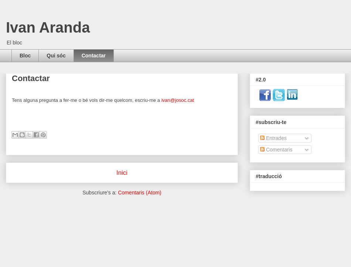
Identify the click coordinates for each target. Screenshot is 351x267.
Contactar (94, 56)
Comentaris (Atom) (139, 193)
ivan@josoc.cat (177, 100)
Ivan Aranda (48, 27)
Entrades (273, 138)
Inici (121, 172)
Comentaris (276, 150)
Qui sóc (56, 56)
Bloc (25, 56)
